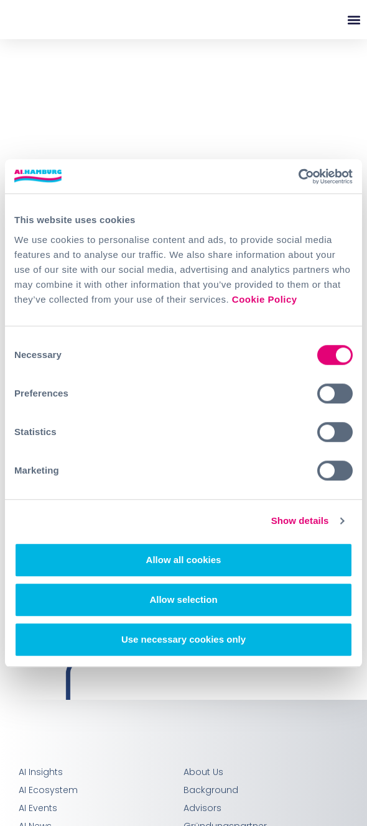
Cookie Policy (264, 299)
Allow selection (183, 599)
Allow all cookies (183, 559)
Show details (300, 520)
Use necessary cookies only (183, 639)
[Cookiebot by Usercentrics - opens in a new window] (298, 176)
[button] (353, 19)
